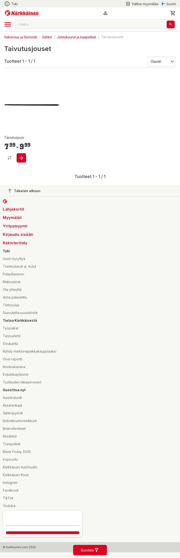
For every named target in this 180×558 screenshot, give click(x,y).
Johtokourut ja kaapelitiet (76, 37)
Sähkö (47, 37)
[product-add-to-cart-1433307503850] (21, 158)
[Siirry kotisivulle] (22, 13)
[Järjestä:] (161, 61)
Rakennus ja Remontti (20, 37)
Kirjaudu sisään (18, 234)
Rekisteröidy (15, 243)
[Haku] (171, 24)
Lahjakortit (13, 209)
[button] (105, 13)
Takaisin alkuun (24, 190)
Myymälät (12, 217)
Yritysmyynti (15, 226)
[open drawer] (7, 24)
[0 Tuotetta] (173, 13)
